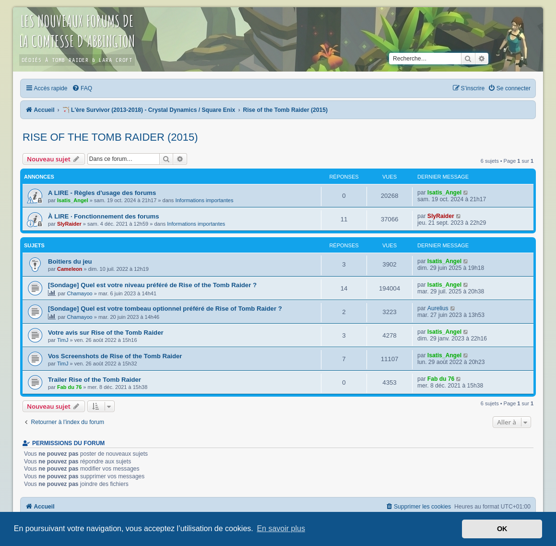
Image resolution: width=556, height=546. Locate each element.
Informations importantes (204, 200)
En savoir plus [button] (281, 528)
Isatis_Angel (72, 200)
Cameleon (70, 269)
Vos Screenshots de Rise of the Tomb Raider (115, 356)
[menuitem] (82, 88)
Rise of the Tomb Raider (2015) (110, 137)
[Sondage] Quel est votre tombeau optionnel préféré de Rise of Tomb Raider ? (165, 308)
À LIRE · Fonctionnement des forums (103, 216)
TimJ (62, 340)
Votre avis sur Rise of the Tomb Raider (106, 332)
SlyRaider (69, 224)
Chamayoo (80, 293)
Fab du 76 (69, 387)
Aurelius (438, 308)
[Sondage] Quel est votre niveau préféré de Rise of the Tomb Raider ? (152, 285)
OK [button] (502, 529)
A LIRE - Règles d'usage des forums (102, 192)
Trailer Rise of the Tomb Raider (94, 379)
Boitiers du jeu (70, 261)
